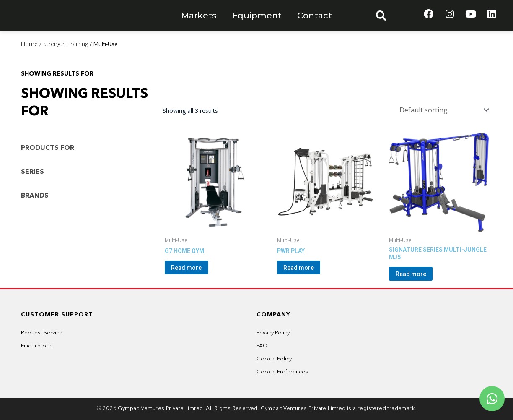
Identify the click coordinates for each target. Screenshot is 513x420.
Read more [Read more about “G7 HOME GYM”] (196, 266)
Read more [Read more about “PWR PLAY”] (309, 266)
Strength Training (65, 44)
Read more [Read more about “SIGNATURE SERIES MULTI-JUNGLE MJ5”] (421, 272)
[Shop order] (442, 109)
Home (29, 44)
